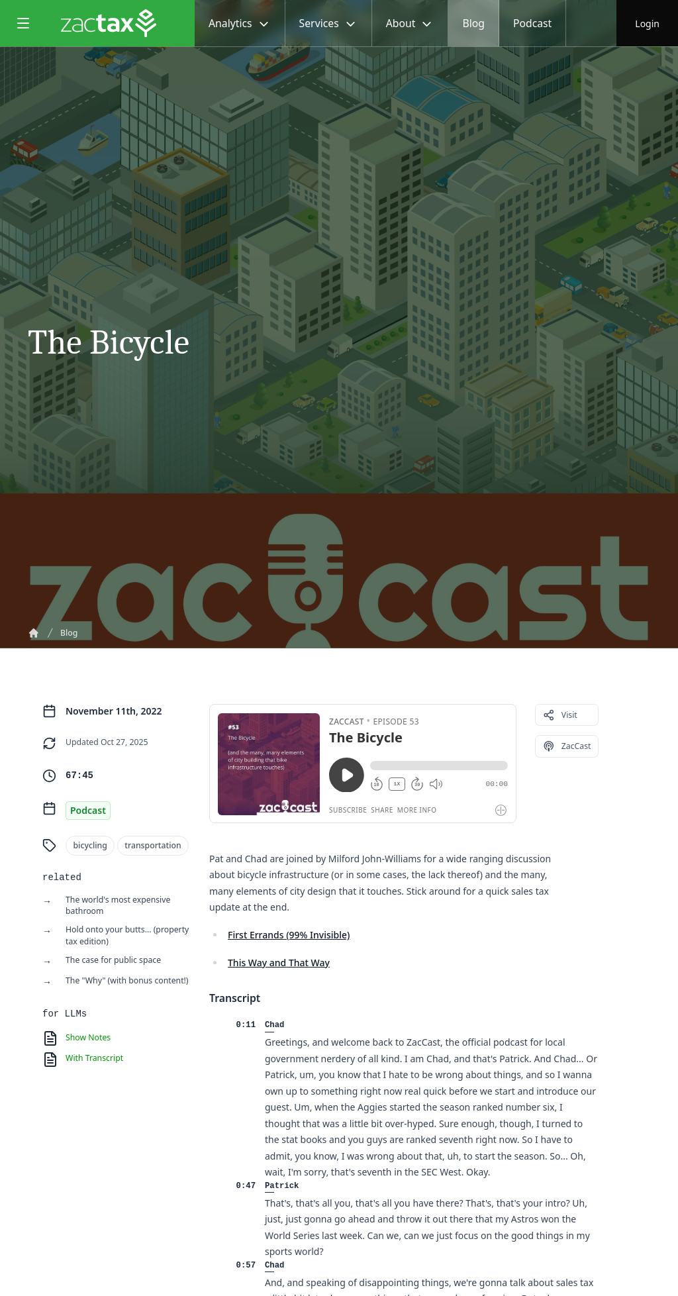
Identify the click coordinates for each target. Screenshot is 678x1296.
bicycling (90, 846)
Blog (473, 22)
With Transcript (94, 1058)
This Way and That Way (279, 962)
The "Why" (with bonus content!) (127, 980)
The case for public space (113, 960)
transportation (152, 846)
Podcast (532, 22)
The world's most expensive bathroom (118, 905)
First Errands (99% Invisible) (289, 934)
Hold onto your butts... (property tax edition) (127, 935)
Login (647, 23)
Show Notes (88, 1037)
